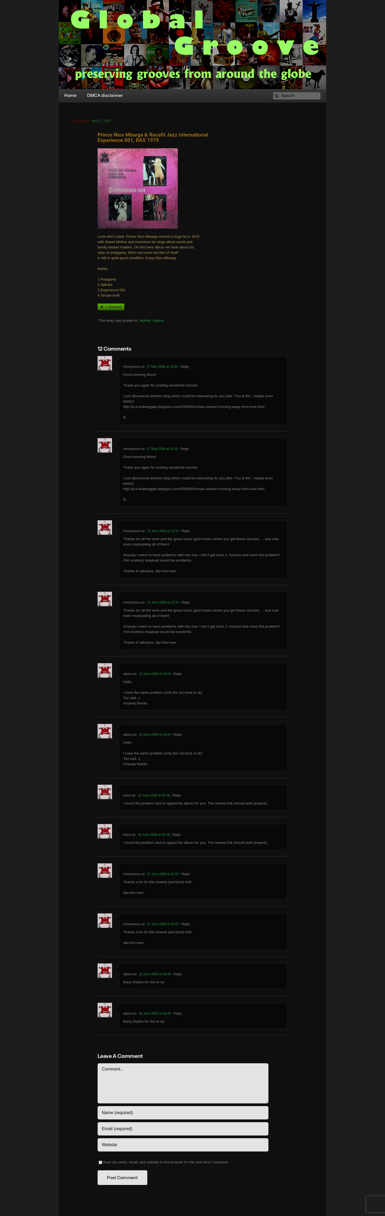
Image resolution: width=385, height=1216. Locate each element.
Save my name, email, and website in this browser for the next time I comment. (166, 1163)
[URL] (183, 1146)
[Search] (297, 96)
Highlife (145, 322)
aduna (127, 675)
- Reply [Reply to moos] (175, 797)
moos (127, 797)
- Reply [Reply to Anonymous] (183, 368)
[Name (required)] (183, 1114)
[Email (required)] (183, 1130)
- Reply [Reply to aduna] (176, 675)
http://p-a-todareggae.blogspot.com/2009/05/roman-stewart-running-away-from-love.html (193, 408)
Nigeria (158, 322)
